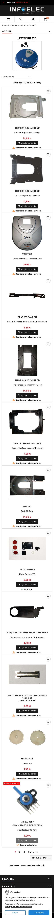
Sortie (15, 912)
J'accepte (39, 912)
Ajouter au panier (27, 143)
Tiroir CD (27, 506)
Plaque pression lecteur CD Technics (27, 632)
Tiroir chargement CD (27, 127)
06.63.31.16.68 (22, 2)
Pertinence (17, 77)
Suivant (33, 852)
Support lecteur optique (27, 443)
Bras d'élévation (27, 317)
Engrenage (27, 758)
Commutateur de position (27, 825)
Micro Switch (27, 569)
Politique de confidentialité (18, 906)
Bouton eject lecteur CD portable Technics (27, 696)
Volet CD (27, 254)
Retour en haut (41, 858)
